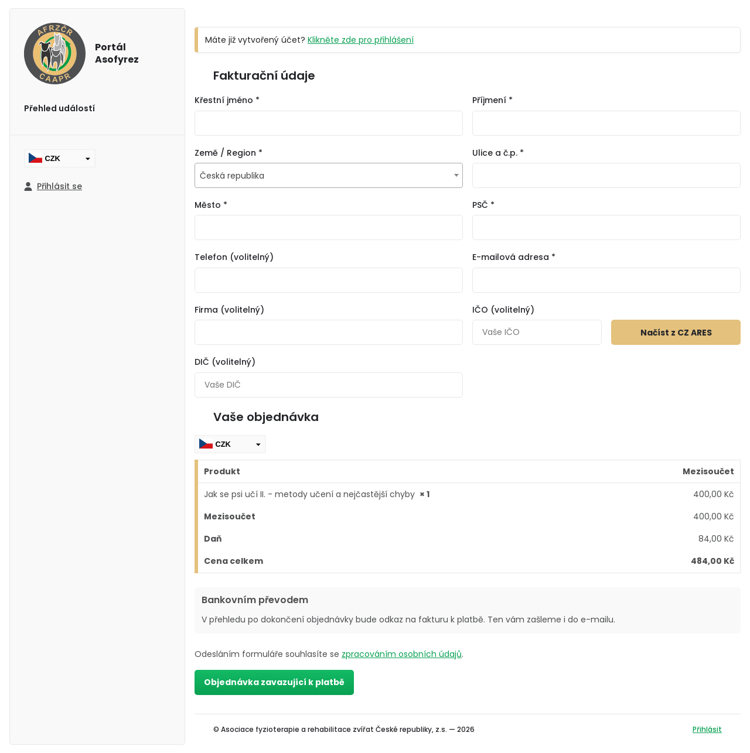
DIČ (225, 362)
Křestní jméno (227, 100)
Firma (229, 310)
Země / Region (228, 153)
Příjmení (492, 100)
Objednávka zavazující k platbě (274, 682)
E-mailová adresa (513, 257)
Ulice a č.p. (498, 153)
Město (211, 205)
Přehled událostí (59, 108)
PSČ (483, 205)
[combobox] (329, 175)
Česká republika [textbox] (232, 176)
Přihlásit (707, 729)
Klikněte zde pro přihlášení (361, 40)
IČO (503, 310)
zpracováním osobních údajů (402, 654)
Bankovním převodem (255, 600)
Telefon (234, 257)
